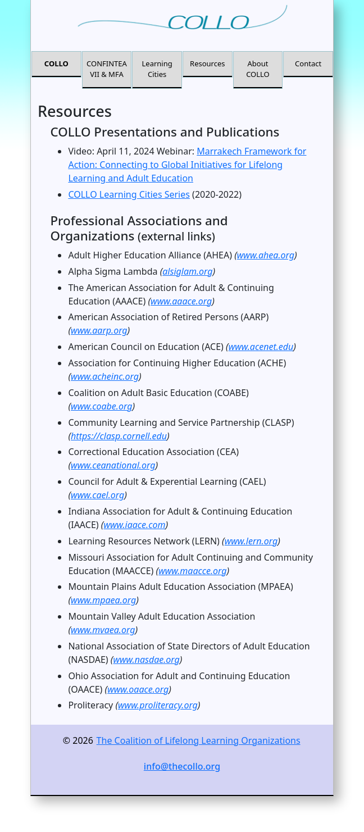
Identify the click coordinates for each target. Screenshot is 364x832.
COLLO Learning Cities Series (129, 194)
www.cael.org (97, 495)
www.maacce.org (192, 571)
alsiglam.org (187, 271)
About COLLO (258, 69)
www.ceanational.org (113, 465)
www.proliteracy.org (158, 705)
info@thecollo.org (182, 766)
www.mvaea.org (103, 630)
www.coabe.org (101, 406)
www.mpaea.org (103, 600)
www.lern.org (251, 541)
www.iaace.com (134, 525)
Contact (308, 63)
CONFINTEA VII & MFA (107, 69)
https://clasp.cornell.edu (119, 436)
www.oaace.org (138, 689)
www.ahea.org (265, 255)
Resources (207, 63)
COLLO (56, 63)
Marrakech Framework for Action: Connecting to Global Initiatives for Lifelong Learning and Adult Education (187, 164)
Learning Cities (157, 69)
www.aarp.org (99, 330)
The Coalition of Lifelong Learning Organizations (199, 740)
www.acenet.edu (261, 346)
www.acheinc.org (105, 376)
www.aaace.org (181, 301)
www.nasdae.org (146, 659)
